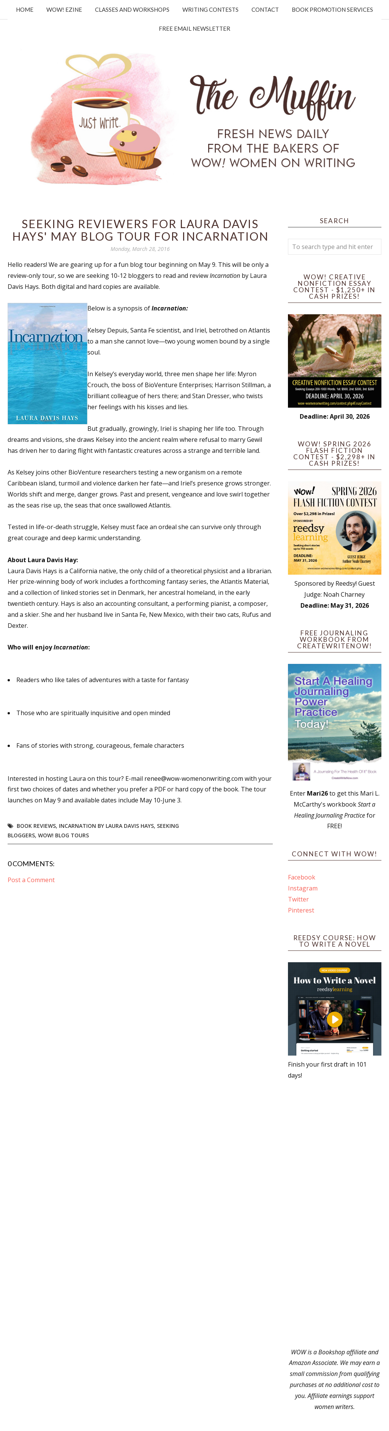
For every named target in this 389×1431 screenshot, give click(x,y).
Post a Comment (31, 880)
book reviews (36, 825)
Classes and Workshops (132, 9)
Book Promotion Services (332, 9)
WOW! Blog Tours (63, 835)
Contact (265, 9)
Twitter (298, 899)
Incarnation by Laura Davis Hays (106, 825)
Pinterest (301, 910)
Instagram (303, 888)
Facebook (301, 877)
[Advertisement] (334, 1214)
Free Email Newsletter (194, 28)
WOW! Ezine (64, 9)
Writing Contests (210, 9)
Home (24, 9)
